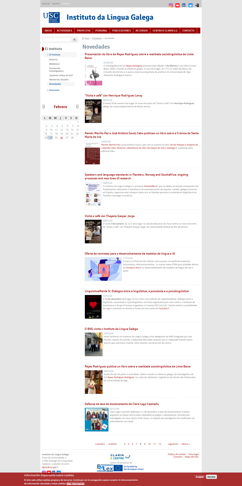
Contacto (188, 30)
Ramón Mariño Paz (110, 144)
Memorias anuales (59, 79)
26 (61, 137)
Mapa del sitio (192, 457)
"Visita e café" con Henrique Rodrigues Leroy (113, 95)
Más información (76, 484)
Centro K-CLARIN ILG (165, 30)
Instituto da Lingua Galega (110, 17)
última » (186, 443)
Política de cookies (177, 454)
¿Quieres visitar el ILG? (61, 75)
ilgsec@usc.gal (50, 467)
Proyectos (83, 30)
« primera (100, 443)
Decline (211, 478)
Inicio (48, 30)
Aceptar (200, 478)
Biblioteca (54, 63)
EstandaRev (151, 186)
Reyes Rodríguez (134, 65)
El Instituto (97, 38)
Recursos (142, 30)
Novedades (55, 83)
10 (149, 443)
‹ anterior (112, 443)
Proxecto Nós (133, 267)
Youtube (163, 308)
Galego (56, 3)
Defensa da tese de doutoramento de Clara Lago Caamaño (122, 404)
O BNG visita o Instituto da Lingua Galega (111, 329)
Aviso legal (193, 454)
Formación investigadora (56, 69)
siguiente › (173, 443)
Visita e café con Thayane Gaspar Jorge (110, 216)
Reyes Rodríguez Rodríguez (121, 377)
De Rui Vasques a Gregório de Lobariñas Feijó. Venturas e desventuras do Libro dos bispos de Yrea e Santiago (149, 146)
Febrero (60, 106)
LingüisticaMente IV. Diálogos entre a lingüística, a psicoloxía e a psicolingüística (137, 291)
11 (154, 443)
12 (160, 443)
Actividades (64, 30)
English (46, 3)
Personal (101, 30)
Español (66, 3)
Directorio (54, 90)
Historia (53, 59)
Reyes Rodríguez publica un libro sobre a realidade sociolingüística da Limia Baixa (137, 366)
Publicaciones (121, 30)
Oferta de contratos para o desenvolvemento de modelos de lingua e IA (130, 253)
